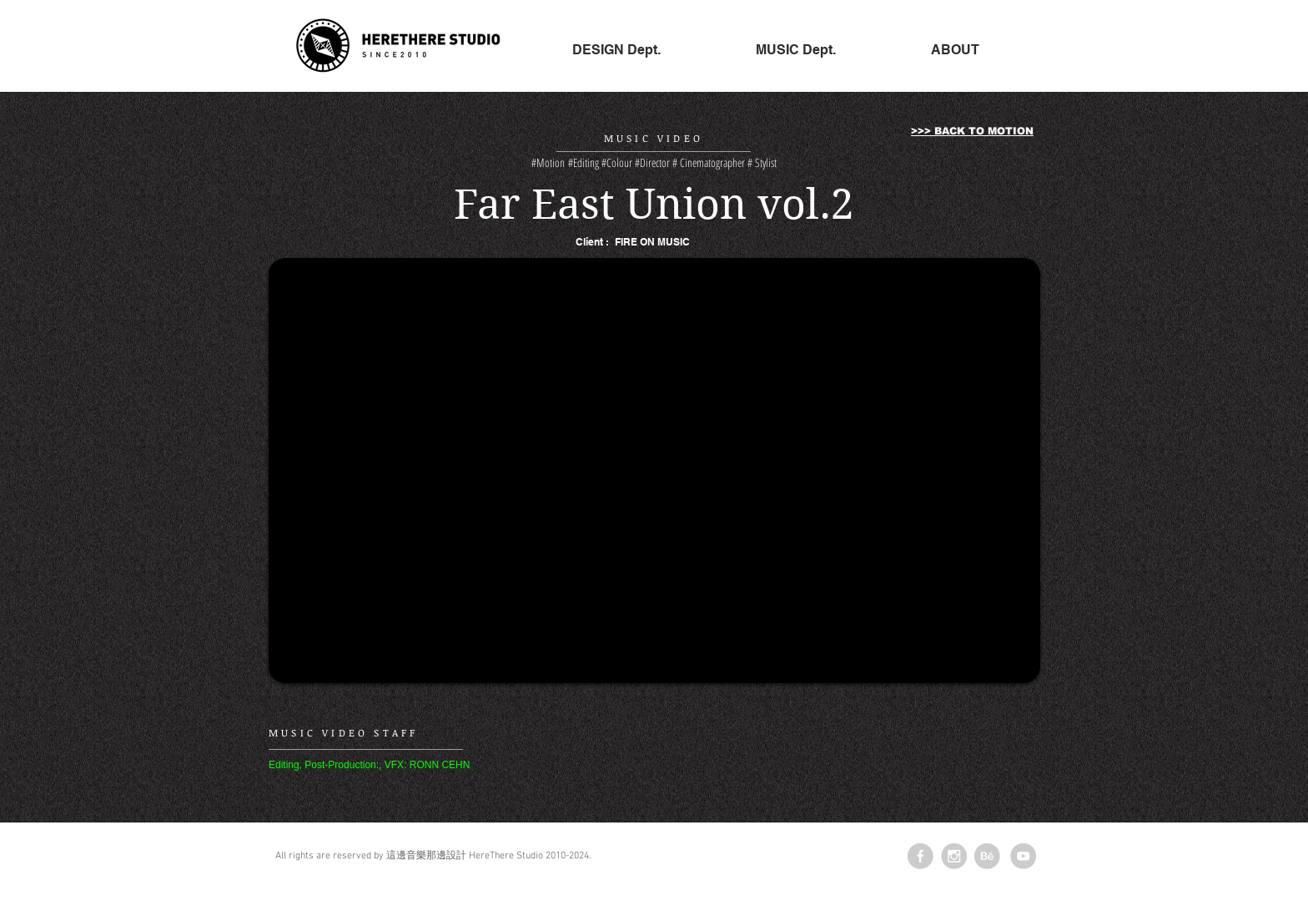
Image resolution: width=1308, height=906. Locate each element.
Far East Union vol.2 (654, 204)
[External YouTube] (654, 470)
